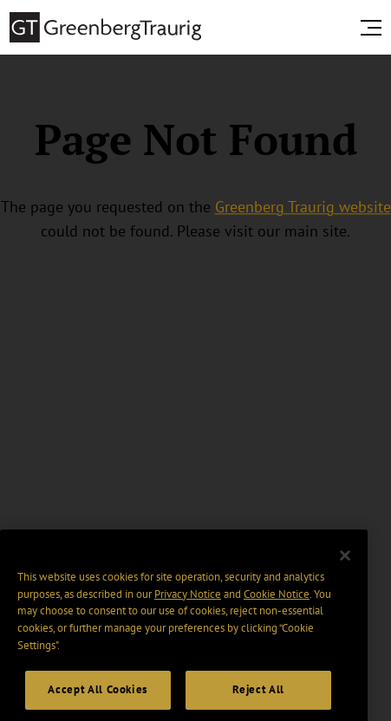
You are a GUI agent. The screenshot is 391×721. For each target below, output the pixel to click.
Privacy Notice (187, 602)
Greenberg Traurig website (303, 207)
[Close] (345, 565)
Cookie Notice (277, 602)
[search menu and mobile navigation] (374, 28)
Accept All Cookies (97, 699)
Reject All (258, 699)
